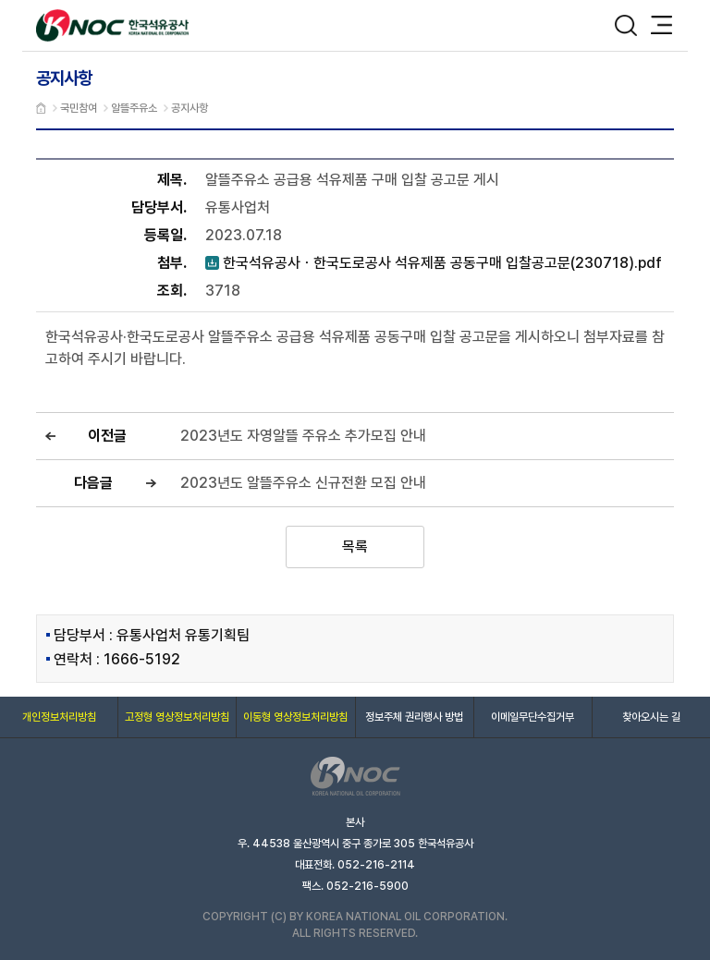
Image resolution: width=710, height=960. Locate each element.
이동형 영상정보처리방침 (295, 717)
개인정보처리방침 (59, 717)
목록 (355, 546)
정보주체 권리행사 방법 (414, 717)
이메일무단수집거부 (532, 717)
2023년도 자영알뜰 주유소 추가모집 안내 (303, 435)
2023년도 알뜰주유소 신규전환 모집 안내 (303, 483)
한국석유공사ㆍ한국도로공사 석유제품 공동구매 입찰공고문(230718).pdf (433, 263)
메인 (41, 108)
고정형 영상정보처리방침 (177, 717)
